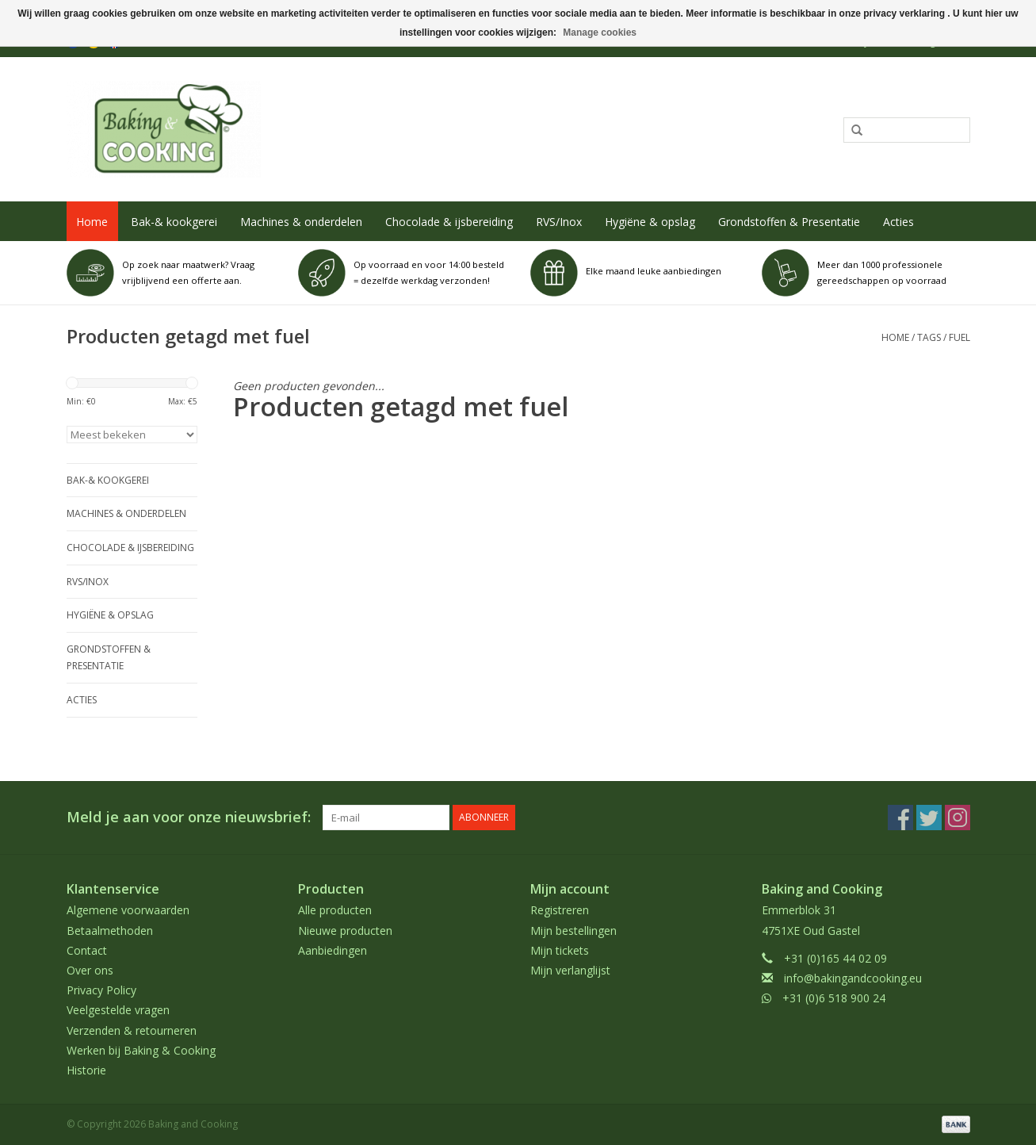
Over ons (90, 970)
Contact (87, 950)
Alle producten (335, 909)
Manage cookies (600, 32)
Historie (86, 1070)
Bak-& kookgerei (174, 221)
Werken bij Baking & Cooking (141, 1050)
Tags (929, 337)
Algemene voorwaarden (128, 909)
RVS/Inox (559, 221)
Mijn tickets (559, 950)
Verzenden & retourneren (132, 1030)
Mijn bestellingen (573, 930)
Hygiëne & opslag (650, 221)
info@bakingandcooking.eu (853, 978)
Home (92, 221)
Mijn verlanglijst (570, 970)
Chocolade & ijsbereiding (449, 221)
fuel (959, 337)
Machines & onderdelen (301, 221)
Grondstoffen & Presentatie (789, 221)
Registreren (559, 909)
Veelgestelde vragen (118, 1009)
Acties (898, 221)
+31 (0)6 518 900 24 (833, 997)
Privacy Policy (101, 990)
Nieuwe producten (345, 930)
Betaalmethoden (110, 930)
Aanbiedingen (332, 950)
